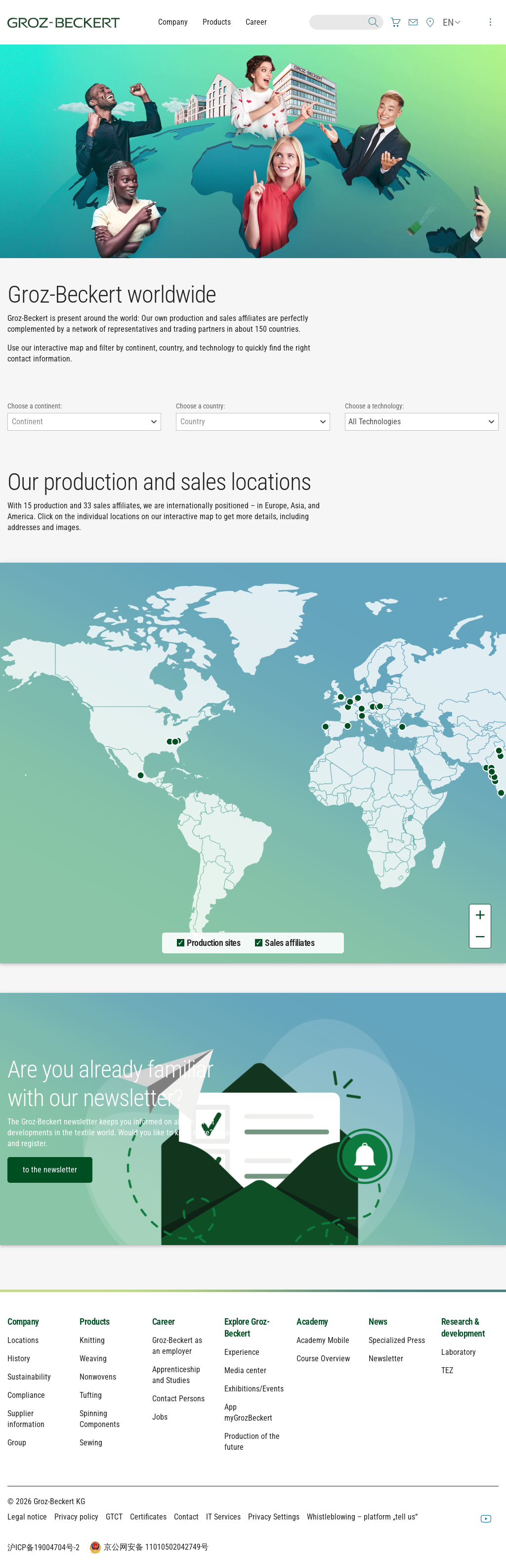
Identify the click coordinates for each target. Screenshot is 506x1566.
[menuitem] (396, 22)
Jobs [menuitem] (160, 1417)
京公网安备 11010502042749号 (148, 1548)
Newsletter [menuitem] (386, 1358)
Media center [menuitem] (245, 1370)
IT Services (223, 1516)
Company (173, 22)
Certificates (148, 1516)
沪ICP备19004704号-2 (43, 1547)
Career (256, 22)
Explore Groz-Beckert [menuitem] (247, 1327)
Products (217, 22)
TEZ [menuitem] (447, 1370)
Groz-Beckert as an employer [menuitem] (177, 1346)
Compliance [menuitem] (26, 1395)
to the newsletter (50, 1169)
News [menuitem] (378, 1321)
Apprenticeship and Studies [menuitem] (176, 1375)
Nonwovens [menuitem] (98, 1377)
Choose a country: (200, 406)
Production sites (213, 943)
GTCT (114, 1516)
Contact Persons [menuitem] (178, 1398)
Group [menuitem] (16, 1442)
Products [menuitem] (94, 1321)
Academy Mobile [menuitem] (322, 1340)
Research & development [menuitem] (463, 1327)
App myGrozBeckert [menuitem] (248, 1412)
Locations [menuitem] (23, 1340)
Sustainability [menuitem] (29, 1377)
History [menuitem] (18, 1358)
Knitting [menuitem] (92, 1340)
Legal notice (27, 1516)
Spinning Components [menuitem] (100, 1419)
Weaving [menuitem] (93, 1358)
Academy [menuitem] (312, 1321)
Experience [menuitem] (241, 1352)
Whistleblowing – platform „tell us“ (362, 1516)
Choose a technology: (374, 406)
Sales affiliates (289, 943)
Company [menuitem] (23, 1321)
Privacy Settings (273, 1516)
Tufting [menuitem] (91, 1395)
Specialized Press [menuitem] (397, 1340)
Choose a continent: (34, 406)
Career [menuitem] (163, 1321)
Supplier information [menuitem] (25, 1419)
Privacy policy (76, 1516)
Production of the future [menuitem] (252, 1442)
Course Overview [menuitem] (323, 1358)
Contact (186, 1516)
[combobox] (84, 422)
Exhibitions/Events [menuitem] (253, 1388)
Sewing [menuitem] (91, 1442)
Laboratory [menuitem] (458, 1352)
